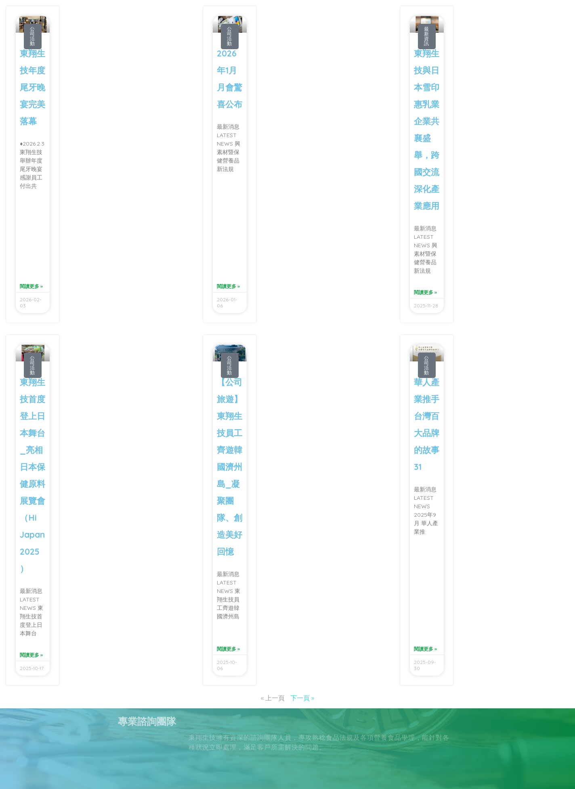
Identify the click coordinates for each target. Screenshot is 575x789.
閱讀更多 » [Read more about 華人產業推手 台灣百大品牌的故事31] (425, 649)
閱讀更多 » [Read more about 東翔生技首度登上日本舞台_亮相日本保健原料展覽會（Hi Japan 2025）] (31, 655)
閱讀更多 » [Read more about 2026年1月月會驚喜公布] (228, 286)
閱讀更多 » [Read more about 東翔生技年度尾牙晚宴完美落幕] (31, 286)
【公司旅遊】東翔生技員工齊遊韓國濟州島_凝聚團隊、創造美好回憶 (229, 467)
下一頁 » (302, 698)
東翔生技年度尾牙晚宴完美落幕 (32, 87)
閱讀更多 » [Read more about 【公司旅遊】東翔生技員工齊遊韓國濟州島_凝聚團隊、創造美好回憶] (228, 649)
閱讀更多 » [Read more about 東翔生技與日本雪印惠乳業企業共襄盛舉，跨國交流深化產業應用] (425, 292)
